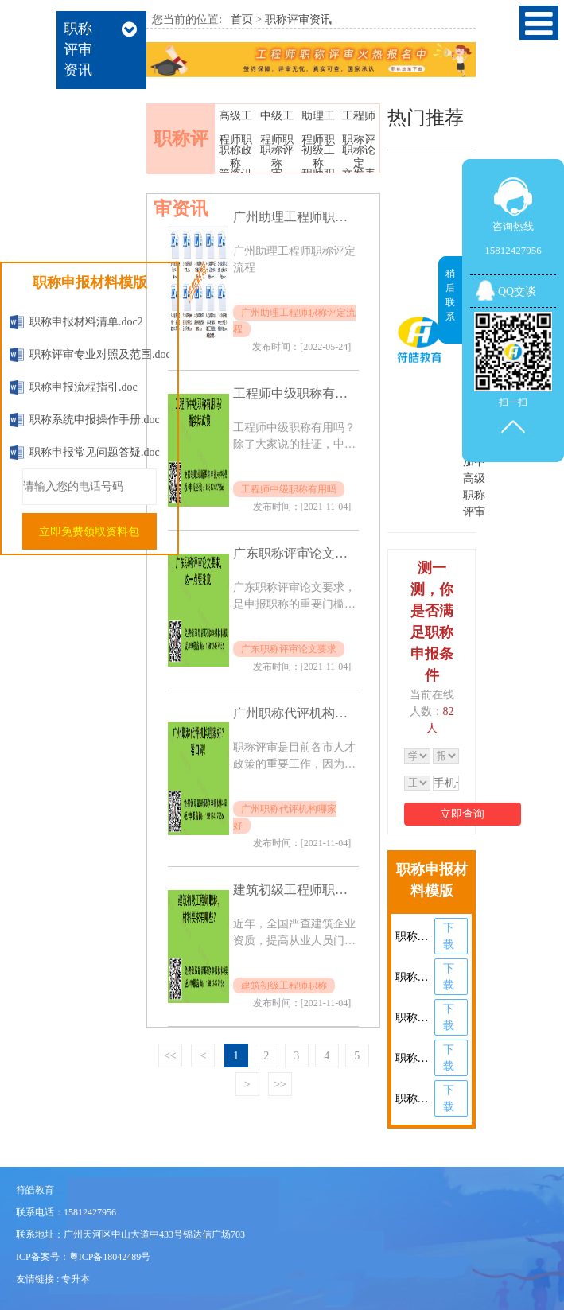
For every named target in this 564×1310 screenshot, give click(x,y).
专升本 (75, 1279)
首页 (242, 19)
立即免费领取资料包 (89, 532)
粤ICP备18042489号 (110, 1256)
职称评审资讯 (298, 19)
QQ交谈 (517, 291)
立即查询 (462, 814)
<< (170, 1056)
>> (280, 1084)
